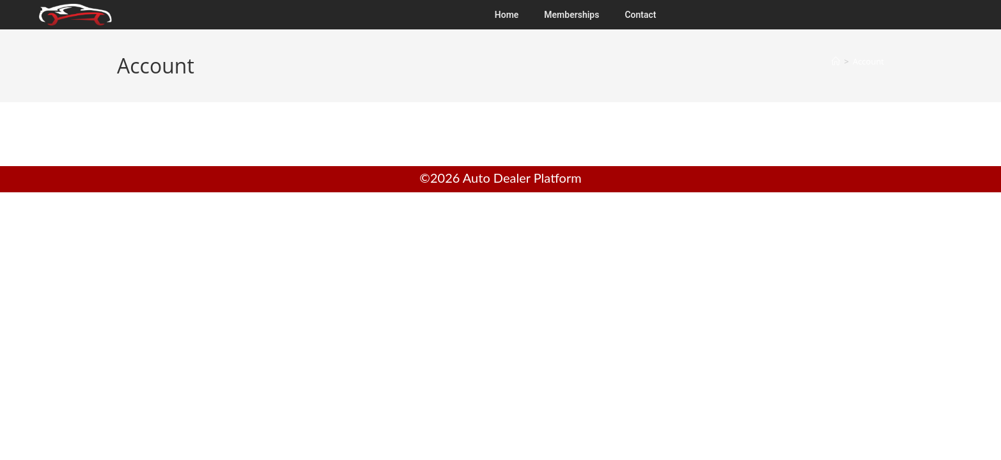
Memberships (571, 15)
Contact (640, 15)
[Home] (836, 61)
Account (868, 61)
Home (507, 15)
